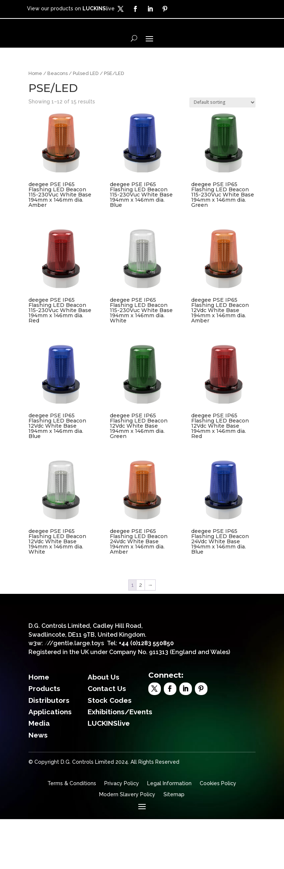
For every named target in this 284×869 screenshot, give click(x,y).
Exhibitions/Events (120, 761)
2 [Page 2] (140, 610)
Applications (50, 761)
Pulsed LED (86, 98)
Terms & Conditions (71, 833)
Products (44, 738)
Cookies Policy (218, 833)
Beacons (57, 98)
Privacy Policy (121, 833)
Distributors (49, 750)
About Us (103, 727)
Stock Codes (110, 750)
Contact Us (107, 738)
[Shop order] (222, 127)
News (38, 785)
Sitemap (174, 844)
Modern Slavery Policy (127, 844)
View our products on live (71, 8)
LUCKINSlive (109, 773)
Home (35, 98)
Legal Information (169, 833)
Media (39, 773)
